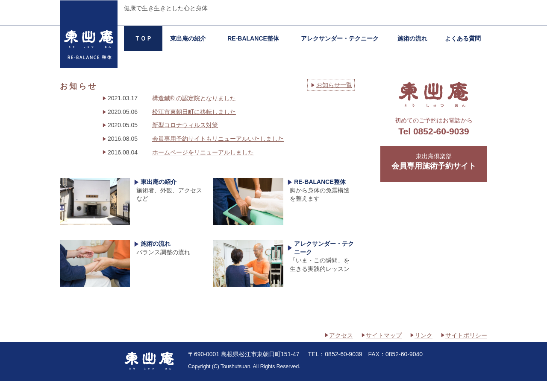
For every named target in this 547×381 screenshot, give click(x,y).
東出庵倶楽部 (433, 162)
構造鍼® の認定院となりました (194, 98)
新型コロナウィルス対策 (185, 125)
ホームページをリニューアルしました (203, 152)
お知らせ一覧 (334, 84)
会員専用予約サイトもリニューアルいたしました (218, 138)
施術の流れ (412, 38)
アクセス (341, 335)
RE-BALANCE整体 (253, 38)
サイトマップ (384, 335)
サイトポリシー (466, 335)
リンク (423, 335)
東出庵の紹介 (188, 38)
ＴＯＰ (143, 38)
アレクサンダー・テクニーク (340, 38)
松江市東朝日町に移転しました (194, 111)
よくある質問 (463, 38)
